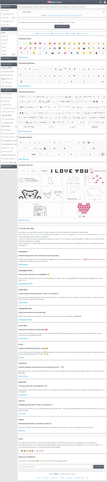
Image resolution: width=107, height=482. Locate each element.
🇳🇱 (22, 451)
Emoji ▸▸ (21, 357)
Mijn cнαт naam (6, 86)
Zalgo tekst (5, 17)
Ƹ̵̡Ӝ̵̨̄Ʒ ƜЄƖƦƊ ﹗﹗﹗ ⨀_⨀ (9, 126)
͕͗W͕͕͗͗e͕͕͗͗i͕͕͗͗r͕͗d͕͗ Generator (7, 79)
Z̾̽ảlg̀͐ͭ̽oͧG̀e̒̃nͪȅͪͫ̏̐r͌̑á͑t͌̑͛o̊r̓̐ (7, 68)
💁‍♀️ (32, 451)
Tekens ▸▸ (21, 431)
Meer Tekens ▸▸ (23, 159)
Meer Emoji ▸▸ (23, 57)
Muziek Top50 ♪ (6, 105)
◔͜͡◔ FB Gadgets (70, 34)
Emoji (3, 33)
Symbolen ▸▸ (22, 395)
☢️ (25, 451)
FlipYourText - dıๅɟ (7, 148)
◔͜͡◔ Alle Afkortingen (57, 34)
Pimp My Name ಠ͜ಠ (7, 112)
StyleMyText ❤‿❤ (7, 72)
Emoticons (5, 36)
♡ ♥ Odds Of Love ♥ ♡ (9, 108)
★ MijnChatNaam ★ (8, 133)
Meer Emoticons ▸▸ (24, 131)
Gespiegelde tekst (7, 14)
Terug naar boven (62, 26)
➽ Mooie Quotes (7, 151)
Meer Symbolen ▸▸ (24, 86)
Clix (60, 474)
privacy (46, 478)
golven (100, 234)
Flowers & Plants (77, 15)
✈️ (40, 451)
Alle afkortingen (6, 97)
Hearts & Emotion (60, 15)
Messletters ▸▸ (23, 264)
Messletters (5, 10)
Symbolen (4, 40)
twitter (62, 478)
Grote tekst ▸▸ (23, 338)
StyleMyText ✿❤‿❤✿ (8, 162)
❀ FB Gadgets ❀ (7, 75)
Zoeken (4, 54)
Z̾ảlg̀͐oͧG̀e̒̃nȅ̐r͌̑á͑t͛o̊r (6, 115)
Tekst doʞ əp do (6, 82)
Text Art (4, 43)
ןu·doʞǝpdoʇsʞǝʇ (7, 123)
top (87, 478)
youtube (69, 478)
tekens (39, 234)
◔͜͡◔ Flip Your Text (83, 34)
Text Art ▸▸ (22, 414)
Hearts (68, 15)
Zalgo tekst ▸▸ (23, 302)
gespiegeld (62, 234)
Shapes (31, 234)
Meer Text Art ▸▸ (23, 220)
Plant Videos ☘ (6, 94)
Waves (3, 51)
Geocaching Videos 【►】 (9, 137)
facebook (54, 478)
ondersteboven (81, 234)
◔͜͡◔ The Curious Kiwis (42, 34)
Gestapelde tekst (7, 21)
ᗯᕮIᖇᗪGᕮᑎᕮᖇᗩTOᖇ (8, 155)
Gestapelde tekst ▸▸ (25, 320)
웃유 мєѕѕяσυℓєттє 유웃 (9, 141)
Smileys (50, 15)
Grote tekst (5, 25)
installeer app (79, 478)
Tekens (3, 47)
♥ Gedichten (5, 101)
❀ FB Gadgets (6, 130)
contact (38, 478)
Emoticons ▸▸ (23, 376)
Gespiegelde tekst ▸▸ (25, 284)
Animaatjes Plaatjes (8, 159)
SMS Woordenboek (7, 119)
